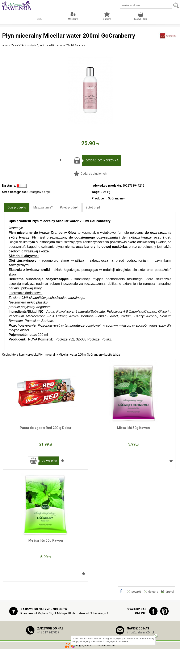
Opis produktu (17, 207)
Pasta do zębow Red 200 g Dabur (46, 428)
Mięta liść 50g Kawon (133, 428)
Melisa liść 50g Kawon (45, 540)
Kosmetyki (30, 45)
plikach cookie (121, 641)
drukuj (170, 591)
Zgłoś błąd (93, 207)
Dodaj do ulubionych (94, 173)
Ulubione (106, 19)
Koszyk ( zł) (140, 19)
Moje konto (73, 19)
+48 (48, 632)
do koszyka (49, 460)
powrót (136, 591)
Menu (39, 19)
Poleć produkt (69, 207)
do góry (153, 591)
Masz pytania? (43, 207)
